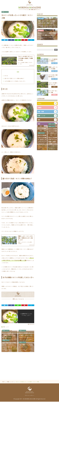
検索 (56, 49)
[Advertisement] (30, 416)
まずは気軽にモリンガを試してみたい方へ (14, 80)
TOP (3, 435)
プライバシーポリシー (29, 448)
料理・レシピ (6, 326)
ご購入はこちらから (18, 298)
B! (31, 39)
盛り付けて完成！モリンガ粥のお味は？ (13, 77)
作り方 (5, 75)
